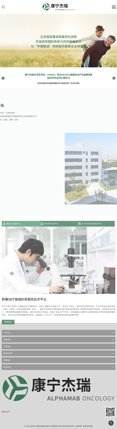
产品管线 (7, 346)
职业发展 (7, 367)
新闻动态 (7, 360)
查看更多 (8, 338)
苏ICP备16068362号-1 (67, 426)
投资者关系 (8, 353)
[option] (58, 40)
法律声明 (79, 426)
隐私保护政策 (88, 426)
